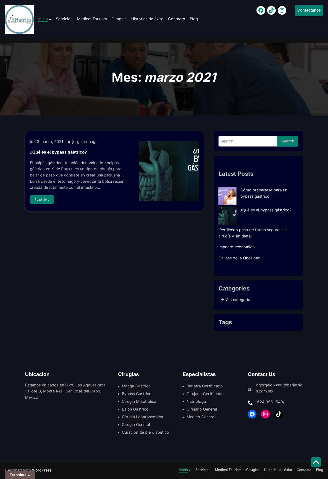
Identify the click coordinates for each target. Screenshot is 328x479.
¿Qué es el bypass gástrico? (58, 153)
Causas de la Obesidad (239, 258)
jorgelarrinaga (85, 143)
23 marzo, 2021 (48, 143)
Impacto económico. (237, 246)
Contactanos (309, 10)
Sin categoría (238, 299)
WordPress (42, 470)
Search (287, 141)
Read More (42, 201)
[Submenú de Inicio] (50, 19)
